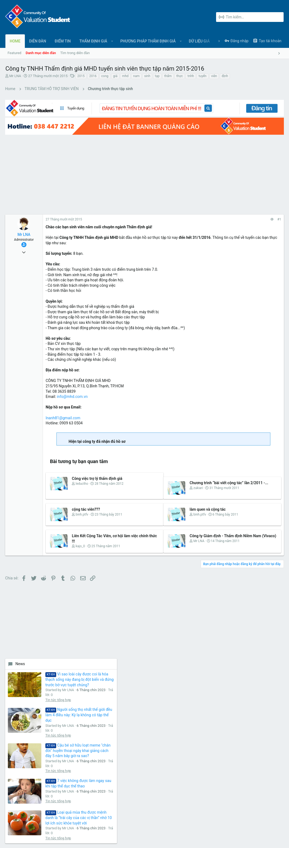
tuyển (202, 76)
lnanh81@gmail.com (63, 407)
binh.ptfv (82, 510)
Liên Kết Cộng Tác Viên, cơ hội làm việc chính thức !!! (92, 536)
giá (115, 76)
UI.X (10, 821)
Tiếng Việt (29, 821)
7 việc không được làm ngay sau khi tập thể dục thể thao (262, 336)
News (217, 172)
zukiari (155, 483)
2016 (93, 76)
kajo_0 (80, 547)
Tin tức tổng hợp (255, 224)
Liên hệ (106, 721)
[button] (112, 41)
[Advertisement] (101, 164)
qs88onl (274, 459)
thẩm (168, 76)
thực (179, 76)
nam (136, 76)
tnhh (190, 76)
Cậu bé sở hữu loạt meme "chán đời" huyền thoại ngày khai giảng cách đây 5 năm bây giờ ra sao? (261, 290)
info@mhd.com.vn (72, 386)
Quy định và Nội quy (202, 821)
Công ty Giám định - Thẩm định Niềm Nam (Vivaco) (164, 536)
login (198, 711)
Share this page (243, 488)
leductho (82, 478)
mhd (125, 76)
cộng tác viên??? (86, 504)
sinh (147, 76)
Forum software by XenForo (49, 839)
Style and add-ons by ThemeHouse (122, 839)
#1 (192, 209)
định (225, 76)
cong (105, 76)
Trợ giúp (262, 821)
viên (214, 76)
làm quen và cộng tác (164, 504)
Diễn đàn (107, 711)
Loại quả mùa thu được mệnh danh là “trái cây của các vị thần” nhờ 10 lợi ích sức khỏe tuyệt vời (260, 381)
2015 (81, 76)
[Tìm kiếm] (250, 17)
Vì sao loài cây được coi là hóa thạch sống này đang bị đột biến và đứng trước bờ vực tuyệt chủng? (261, 193)
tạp (157, 76)
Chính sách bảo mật (236, 821)
